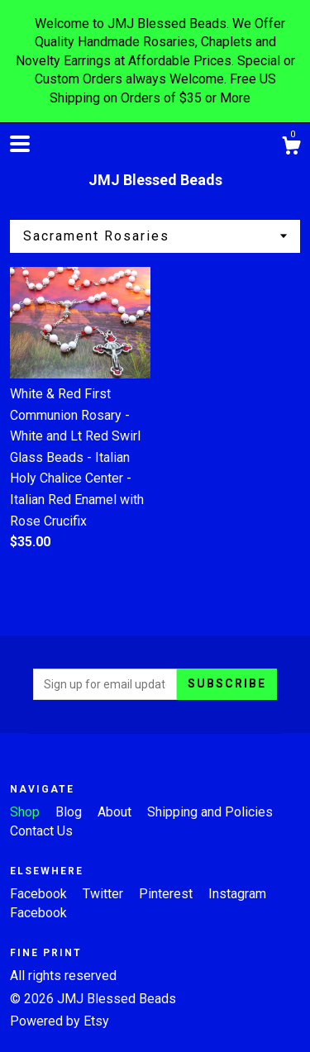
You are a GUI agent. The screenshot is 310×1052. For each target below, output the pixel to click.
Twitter (104, 894)
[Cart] (291, 148)
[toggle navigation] (20, 144)
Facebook (40, 894)
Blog (70, 812)
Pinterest (167, 894)
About (116, 812)
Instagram (237, 894)
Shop (26, 812)
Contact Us (41, 831)
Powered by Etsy (59, 1021)
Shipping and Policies (210, 812)
